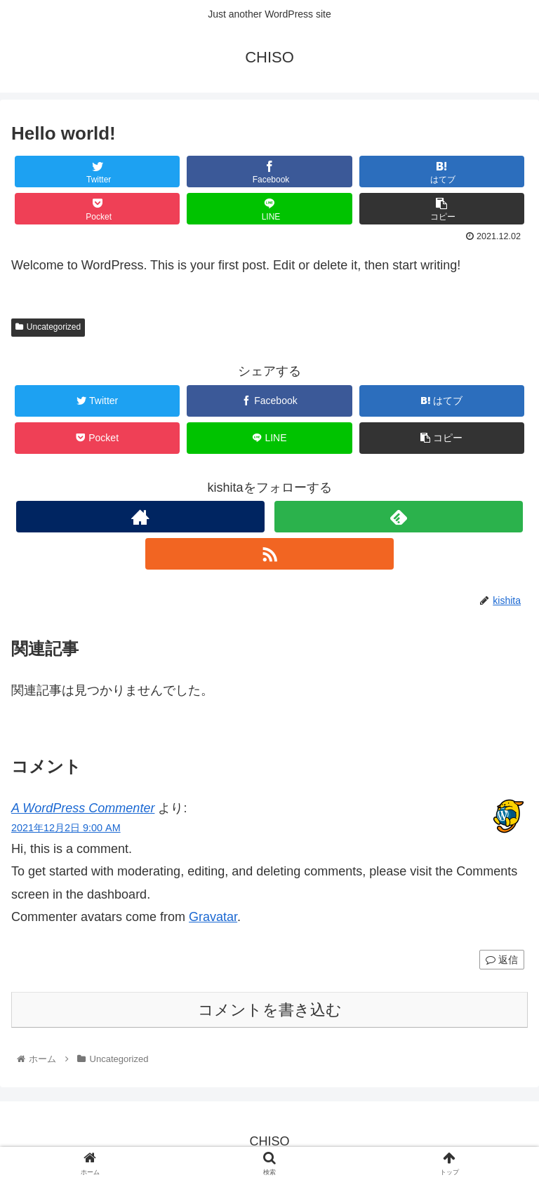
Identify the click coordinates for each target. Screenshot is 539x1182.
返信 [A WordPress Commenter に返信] (502, 959)
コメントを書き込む (270, 1010)
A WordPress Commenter (82, 808)
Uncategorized (48, 327)
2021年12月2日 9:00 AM (66, 827)
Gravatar (213, 917)
